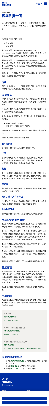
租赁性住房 (15, 366)
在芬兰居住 (15, 369)
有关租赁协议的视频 (12, 331)
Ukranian (15, 334)
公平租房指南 (9, 345)
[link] (6, 4)
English (22, 348)
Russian (7, 334)
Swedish (14, 320)
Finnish (7, 320)
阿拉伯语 (37, 348)
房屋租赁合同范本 (11, 317)
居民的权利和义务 (18, 361)
